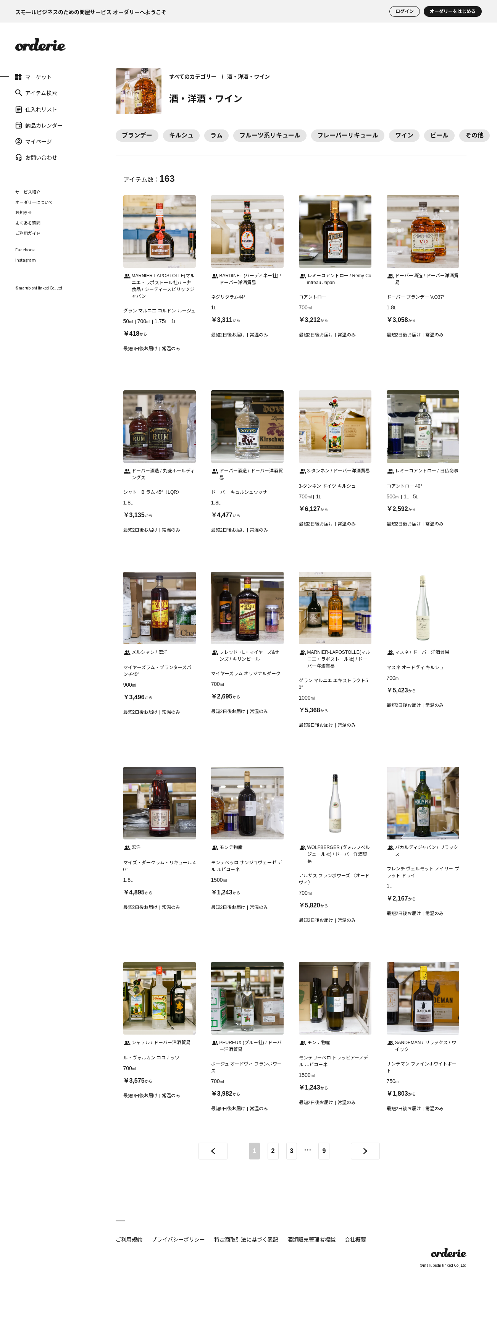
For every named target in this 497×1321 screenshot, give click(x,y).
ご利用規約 (129, 1239)
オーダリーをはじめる (453, 11)
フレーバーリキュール (347, 135)
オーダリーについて (34, 202)
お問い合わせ (36, 157)
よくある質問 (27, 223)
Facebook (25, 249)
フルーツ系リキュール (269, 135)
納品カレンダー (39, 125)
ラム (216, 135)
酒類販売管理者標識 (311, 1239)
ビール (439, 135)
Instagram (25, 260)
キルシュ (181, 135)
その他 (474, 135)
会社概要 (355, 1239)
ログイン (404, 11)
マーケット (33, 76)
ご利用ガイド (27, 233)
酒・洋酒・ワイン (248, 77)
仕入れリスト (36, 108)
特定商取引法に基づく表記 (246, 1239)
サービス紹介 (27, 192)
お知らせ (23, 212)
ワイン (404, 135)
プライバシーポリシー (178, 1239)
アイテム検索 (36, 92)
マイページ (33, 141)
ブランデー (137, 135)
